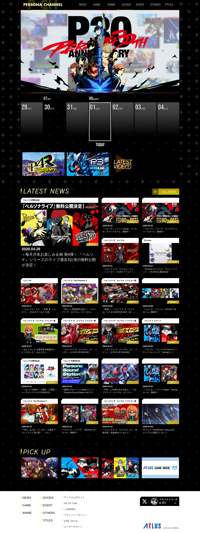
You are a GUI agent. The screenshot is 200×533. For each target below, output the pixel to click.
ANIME (111, 4)
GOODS (126, 4)
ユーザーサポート (73, 526)
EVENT (140, 4)
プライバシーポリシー (75, 515)
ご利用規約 (70, 509)
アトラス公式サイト (74, 497)
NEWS (82, 4)
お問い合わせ (71, 521)
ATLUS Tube (70, 503)
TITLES (169, 4)
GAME (96, 4)
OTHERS (155, 4)
